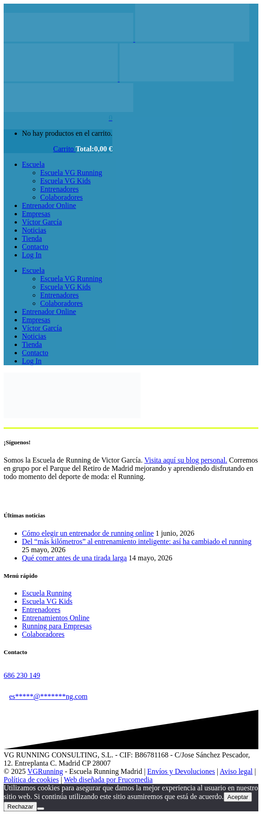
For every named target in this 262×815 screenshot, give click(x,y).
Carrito (64, 149)
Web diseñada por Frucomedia (108, 779)
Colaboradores (43, 634)
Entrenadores (41, 609)
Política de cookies (31, 779)
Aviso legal (236, 771)
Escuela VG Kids (47, 601)
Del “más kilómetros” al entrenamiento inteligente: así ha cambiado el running (137, 541)
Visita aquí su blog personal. (185, 460)
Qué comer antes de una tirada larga (74, 558)
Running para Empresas (57, 626)
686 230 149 (22, 675)
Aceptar (237, 797)
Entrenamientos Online (55, 618)
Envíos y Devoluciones (181, 771)
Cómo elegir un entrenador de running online (88, 533)
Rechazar (20, 806)
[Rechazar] (40, 808)
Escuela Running (47, 593)
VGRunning (45, 771)
